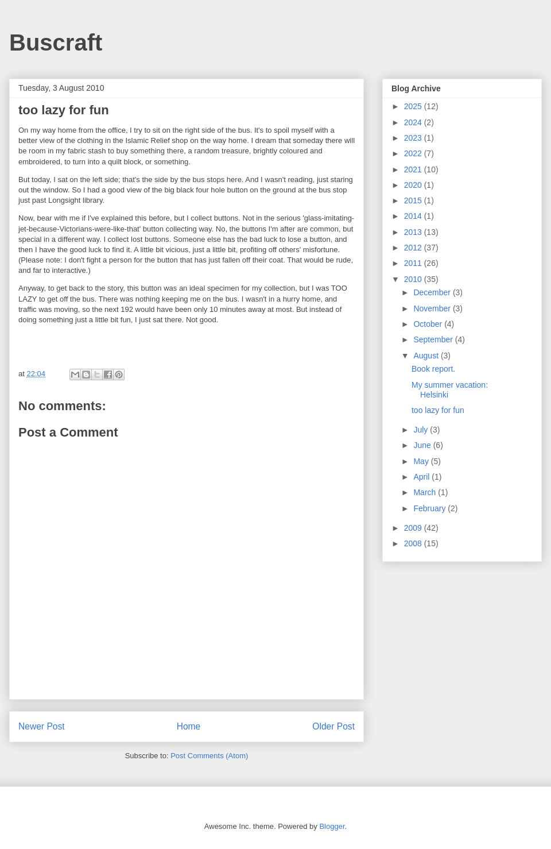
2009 (414, 527)
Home (189, 726)
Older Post (333, 726)
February (430, 508)
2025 (414, 106)
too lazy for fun (438, 410)
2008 (414, 543)
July (421, 429)
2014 (414, 216)
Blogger (331, 826)
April (422, 476)
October (428, 324)
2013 (414, 232)
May (421, 461)
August (426, 355)
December (432, 292)
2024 (414, 122)
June (423, 445)
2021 (414, 169)
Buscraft (55, 42)
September (434, 339)
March (425, 492)
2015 (414, 200)
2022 (414, 153)
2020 (414, 185)
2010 (414, 279)
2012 (414, 247)
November (432, 308)
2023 (414, 137)
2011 (414, 263)
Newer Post (41, 726)
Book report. (433, 368)
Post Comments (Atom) (209, 755)
